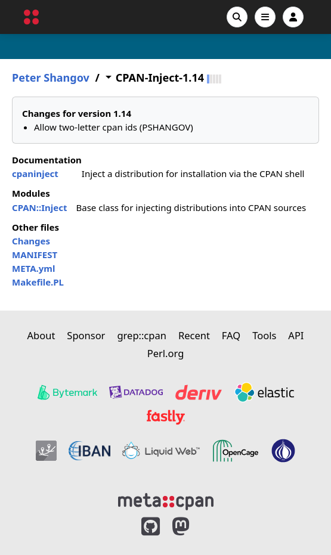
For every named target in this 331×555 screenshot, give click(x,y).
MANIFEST (34, 255)
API (296, 335)
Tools (264, 335)
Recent (194, 335)
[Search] (237, 17)
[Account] (293, 17)
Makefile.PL (38, 282)
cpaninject (35, 173)
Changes (31, 241)
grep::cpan (141, 335)
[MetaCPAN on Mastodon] (193, 526)
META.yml (33, 268)
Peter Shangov (50, 78)
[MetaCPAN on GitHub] (150, 526)
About (41, 335)
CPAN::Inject (39, 207)
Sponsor (86, 335)
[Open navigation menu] (265, 17)
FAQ (231, 335)
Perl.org (165, 353)
